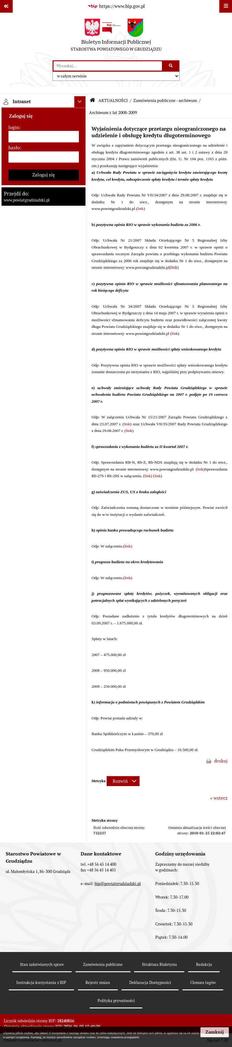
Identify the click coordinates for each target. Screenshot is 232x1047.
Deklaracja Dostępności (150, 982)
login (13, 127)
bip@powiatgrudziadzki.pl (118, 883)
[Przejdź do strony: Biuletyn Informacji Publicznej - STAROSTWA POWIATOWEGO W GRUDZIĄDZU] (116, 36)
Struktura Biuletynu (159, 964)
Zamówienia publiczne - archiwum (165, 100)
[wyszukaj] (108, 66)
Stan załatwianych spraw (42, 964)
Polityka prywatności (116, 1000)
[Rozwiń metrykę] (123, 781)
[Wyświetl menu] (225, 6)
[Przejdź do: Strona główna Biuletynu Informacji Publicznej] (92, 100)
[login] (43, 136)
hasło (14, 148)
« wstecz (218, 798)
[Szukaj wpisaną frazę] (171, 66)
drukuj (220, 761)
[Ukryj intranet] (80, 102)
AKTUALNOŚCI (113, 100)
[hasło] (43, 157)
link (140, 208)
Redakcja (204, 964)
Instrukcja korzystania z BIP (41, 982)
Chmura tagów (203, 982)
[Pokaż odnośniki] (6, 6)
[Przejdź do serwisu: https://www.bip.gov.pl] (116, 6)
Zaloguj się (43, 175)
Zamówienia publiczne (103, 964)
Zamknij (214, 1032)
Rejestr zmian (97, 982)
